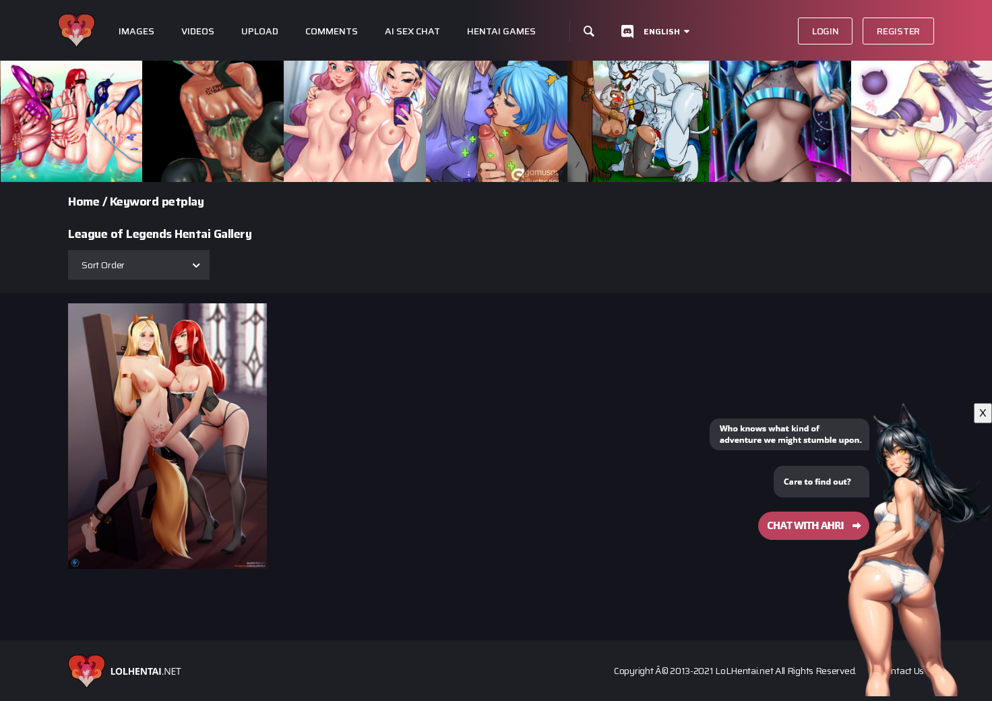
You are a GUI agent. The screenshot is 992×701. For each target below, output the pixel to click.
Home (83, 201)
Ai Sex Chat (412, 31)
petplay (183, 201)
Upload (259, 31)
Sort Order (103, 264)
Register (898, 31)
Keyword (134, 201)
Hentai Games (501, 31)
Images (136, 31)
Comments (331, 31)
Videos (197, 31)
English (662, 31)
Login (825, 31)
